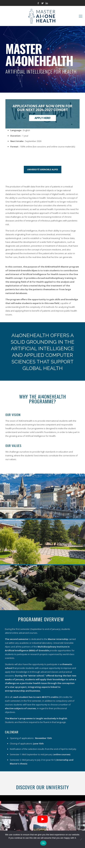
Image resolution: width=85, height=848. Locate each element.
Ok (43, 843)
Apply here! (43, 118)
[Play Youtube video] (42, 819)
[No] (81, 839)
